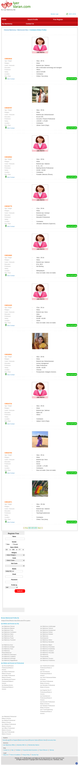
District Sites (43, 740)
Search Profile (33, 19)
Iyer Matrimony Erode (7, 636)
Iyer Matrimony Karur (7, 645)
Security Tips (35, 754)
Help (12, 750)
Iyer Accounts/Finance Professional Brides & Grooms (8, 667)
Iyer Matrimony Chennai (8, 626)
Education (21, 620)
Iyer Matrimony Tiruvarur (46, 658)
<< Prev (25, 528)
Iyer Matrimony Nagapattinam (9, 660)
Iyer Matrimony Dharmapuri (9, 654)
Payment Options (34, 740)
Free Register (58, 19)
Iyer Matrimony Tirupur (8, 638)
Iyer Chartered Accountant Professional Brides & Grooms (47, 667)
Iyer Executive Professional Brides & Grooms (47, 702)
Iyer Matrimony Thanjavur (47, 650)
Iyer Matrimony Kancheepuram (44, 637)
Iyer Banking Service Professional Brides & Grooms (7, 687)
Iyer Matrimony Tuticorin (46, 628)
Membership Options (33, 745)
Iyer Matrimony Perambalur (47, 646)
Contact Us (30, 24)
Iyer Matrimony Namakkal (47, 641)
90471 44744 (72, 14)
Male (8, 544)
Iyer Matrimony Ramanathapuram (6, 651)
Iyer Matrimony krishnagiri (9, 658)
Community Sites (51, 740)
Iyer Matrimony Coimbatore (9, 632)
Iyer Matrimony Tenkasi (46, 632)
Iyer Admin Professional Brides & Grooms (8, 672)
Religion (3, 620)
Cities (7, 620)
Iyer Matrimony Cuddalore (9, 656)
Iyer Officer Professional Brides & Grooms (8, 729)
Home (4, 19)
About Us (5, 754)
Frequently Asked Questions (30, 750)
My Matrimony (7, 24)
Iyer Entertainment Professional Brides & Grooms (46, 698)
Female (15, 544)
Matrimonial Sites (22, 30)
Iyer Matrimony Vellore (46, 640)
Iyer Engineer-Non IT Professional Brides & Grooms (46, 692)
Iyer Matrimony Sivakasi (46, 634)
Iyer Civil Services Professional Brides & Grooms (46, 673)
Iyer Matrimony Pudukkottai (47, 648)
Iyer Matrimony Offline (9, 745)
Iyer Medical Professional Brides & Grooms (8, 721)
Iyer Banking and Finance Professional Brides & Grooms (8, 681)
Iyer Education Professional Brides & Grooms (47, 686)
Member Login (54, 14)
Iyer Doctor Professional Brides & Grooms (46, 682)
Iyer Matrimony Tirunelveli (8, 640)
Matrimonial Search (23, 740)
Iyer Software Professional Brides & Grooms (9, 725)
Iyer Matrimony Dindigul (8, 646)
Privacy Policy (26, 754)
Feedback (18, 750)
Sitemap (51, 750)
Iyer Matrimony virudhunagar (47, 626)
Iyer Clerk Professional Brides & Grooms (48, 678)
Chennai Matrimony (10, 30)
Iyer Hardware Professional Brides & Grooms (47, 706)
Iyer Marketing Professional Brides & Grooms (9, 717)
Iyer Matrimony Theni (7, 648)
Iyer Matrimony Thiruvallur (47, 652)
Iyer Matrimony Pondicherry (47, 660)
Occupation (27, 620)
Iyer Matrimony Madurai (8, 628)
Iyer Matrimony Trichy (7, 630)
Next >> (40, 528)
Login (8, 740)
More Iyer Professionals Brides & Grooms (8, 733)
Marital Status (13, 620)
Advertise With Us (21, 745)
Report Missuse (43, 750)
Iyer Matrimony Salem (7, 634)
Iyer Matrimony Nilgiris (46, 645)
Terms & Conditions (15, 754)
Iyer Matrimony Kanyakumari (47, 630)
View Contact (10, 79)
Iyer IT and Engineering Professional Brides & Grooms (46, 711)
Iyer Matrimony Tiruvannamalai (44, 655)
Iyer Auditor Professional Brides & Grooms (8, 676)
